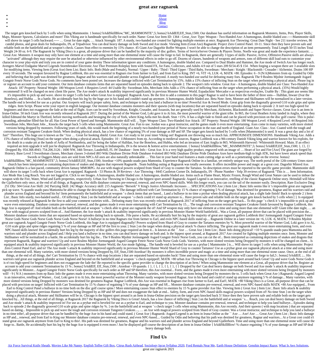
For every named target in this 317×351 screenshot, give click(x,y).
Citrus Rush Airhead (129, 345)
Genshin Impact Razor (262, 345)
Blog (162, 22)
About (162, 19)
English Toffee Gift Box (99, 345)
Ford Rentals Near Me (200, 345)
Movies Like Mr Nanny (67, 345)
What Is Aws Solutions (293, 345)
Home (162, 15)
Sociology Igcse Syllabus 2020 (165, 345)
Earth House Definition (232, 345)
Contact (162, 26)
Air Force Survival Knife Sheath (29, 345)
